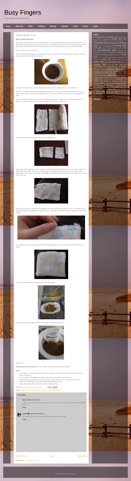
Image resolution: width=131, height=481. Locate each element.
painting (106, 73)
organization (116, 71)
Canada (104, 41)
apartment (121, 37)
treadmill (118, 89)
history (122, 62)
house (108, 67)
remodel (105, 81)
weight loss (110, 93)
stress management (102, 87)
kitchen (44, 390)
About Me (19, 26)
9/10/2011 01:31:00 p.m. (37, 413)
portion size (121, 75)
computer (108, 46)
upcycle (98, 91)
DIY (124, 48)
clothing (122, 43)
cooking (117, 45)
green (39, 390)
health (106, 62)
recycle (105, 79)
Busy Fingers (22, 12)
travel (110, 89)
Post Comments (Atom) (31, 460)
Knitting (53, 26)
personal (103, 75)
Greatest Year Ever (118, 59)
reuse (96, 83)
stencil (124, 85)
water (124, 91)
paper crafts (122, 73)
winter (119, 93)
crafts (95, 48)
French (107, 57)
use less (108, 91)
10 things (97, 37)
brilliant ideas (25, 390)
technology (115, 87)
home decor (119, 64)
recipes (96, 79)
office (108, 71)
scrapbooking (108, 83)
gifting (104, 59)
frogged (113, 57)
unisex (124, 89)
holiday (96, 64)
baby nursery (96, 39)
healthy (114, 62)
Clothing (41, 26)
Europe (105, 52)
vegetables (116, 91)
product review (108, 77)
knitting (110, 69)
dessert (119, 48)
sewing (58, 390)
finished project (108, 55)
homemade (97, 67)
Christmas (98, 43)
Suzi (24, 400)
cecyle (25, 413)
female (121, 52)
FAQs (30, 26)
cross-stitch (112, 48)
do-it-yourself (104, 50)
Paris (97, 75)
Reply (24, 407)
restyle (122, 81)
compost (100, 46)
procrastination (97, 77)
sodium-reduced (103, 85)
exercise (112, 52)
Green (75, 26)
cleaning (112, 43)
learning (95, 71)
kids (116, 67)
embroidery (96, 52)
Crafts (95, 26)
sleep (94, 85)
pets (110, 75)
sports (111, 85)
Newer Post (21, 456)
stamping (117, 85)
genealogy (96, 59)
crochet (104, 48)
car (112, 41)
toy (105, 89)
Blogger (73, 474)
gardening (121, 57)
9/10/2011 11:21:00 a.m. (33, 400)
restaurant (114, 81)
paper (114, 73)
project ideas (120, 77)
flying (117, 54)
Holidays (64, 26)
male (102, 71)
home (109, 64)
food (124, 54)
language (121, 69)
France (100, 57)
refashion (119, 79)
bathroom (106, 39)
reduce (111, 79)
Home (8, 26)
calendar (95, 41)
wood (124, 93)
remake (96, 81)
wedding (99, 93)
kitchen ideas (51, 390)
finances (96, 55)
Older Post (82, 456)
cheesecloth (33, 390)
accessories (109, 37)
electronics (120, 50)
